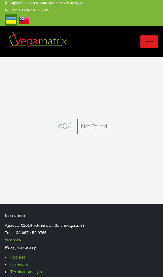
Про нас (18, 257)
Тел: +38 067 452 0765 (27, 10)
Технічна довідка (26, 271)
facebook (13, 240)
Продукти (19, 264)
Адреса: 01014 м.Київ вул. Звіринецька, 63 (44, 3)
